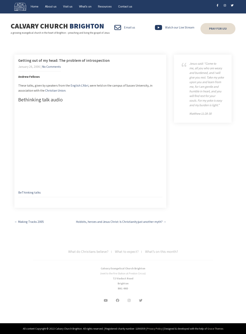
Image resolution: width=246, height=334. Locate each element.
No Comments (51, 67)
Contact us (125, 6)
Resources (105, 6)
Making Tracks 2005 (29, 222)
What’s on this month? (161, 252)
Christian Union (55, 91)
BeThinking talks (29, 192)
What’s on (85, 6)
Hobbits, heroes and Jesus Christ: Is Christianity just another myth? (121, 222)
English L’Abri (79, 86)
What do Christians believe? (88, 252)
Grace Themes (215, 328)
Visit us (67, 6)
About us (51, 6)
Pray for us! (218, 29)
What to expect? (127, 252)
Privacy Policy (154, 328)
